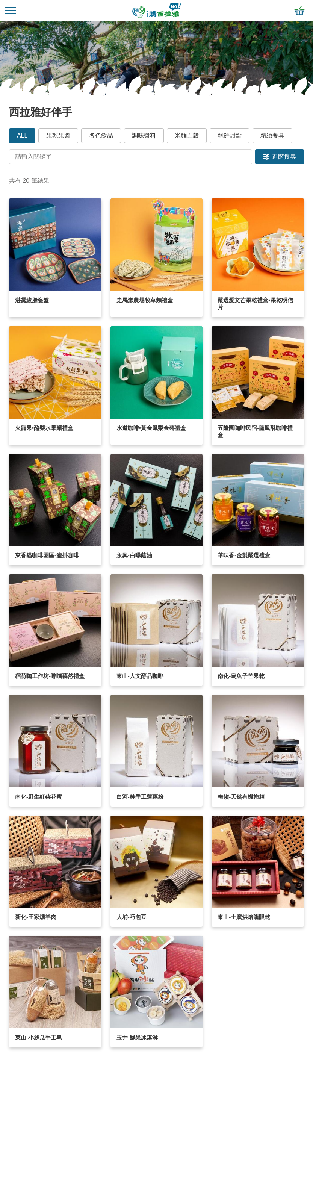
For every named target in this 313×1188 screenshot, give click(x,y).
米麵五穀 (187, 135)
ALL (22, 135)
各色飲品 (101, 135)
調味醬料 (144, 135)
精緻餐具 (272, 135)
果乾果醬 (58, 135)
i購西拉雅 (156, 10)
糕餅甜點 (230, 135)
